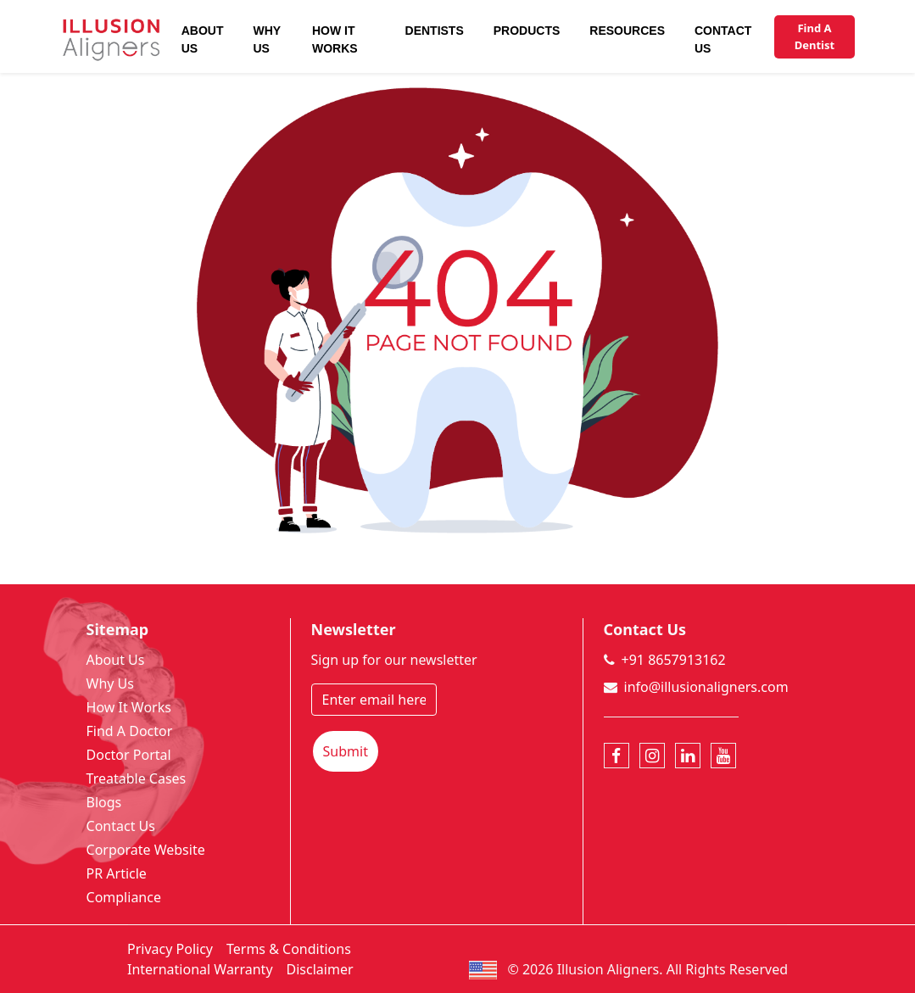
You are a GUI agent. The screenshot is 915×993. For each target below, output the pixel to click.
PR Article (116, 873)
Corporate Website (145, 849)
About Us (202, 39)
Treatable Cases (136, 778)
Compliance (123, 897)
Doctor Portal (128, 754)
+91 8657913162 (674, 659)
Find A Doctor (129, 731)
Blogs (104, 802)
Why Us (266, 39)
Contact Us (723, 39)
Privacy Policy (170, 949)
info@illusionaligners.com (706, 687)
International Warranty (200, 969)
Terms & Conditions (288, 949)
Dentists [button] (434, 30)
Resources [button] (627, 30)
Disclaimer (320, 969)
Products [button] (527, 30)
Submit (345, 751)
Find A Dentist (814, 36)
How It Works (335, 39)
